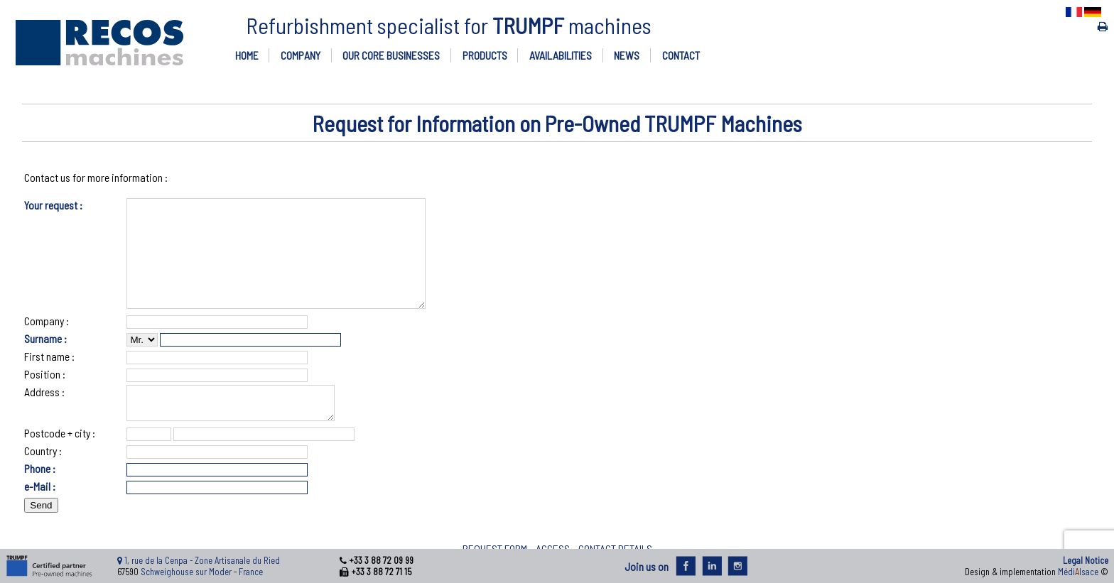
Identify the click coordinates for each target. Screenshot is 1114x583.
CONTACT (681, 55)
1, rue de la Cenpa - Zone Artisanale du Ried (202, 560)
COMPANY (300, 55)
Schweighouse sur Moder (186, 571)
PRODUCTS (485, 55)
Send (41, 533)
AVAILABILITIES (560, 55)
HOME (247, 55)
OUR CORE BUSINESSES (391, 55)
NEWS (626, 55)
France (251, 571)
